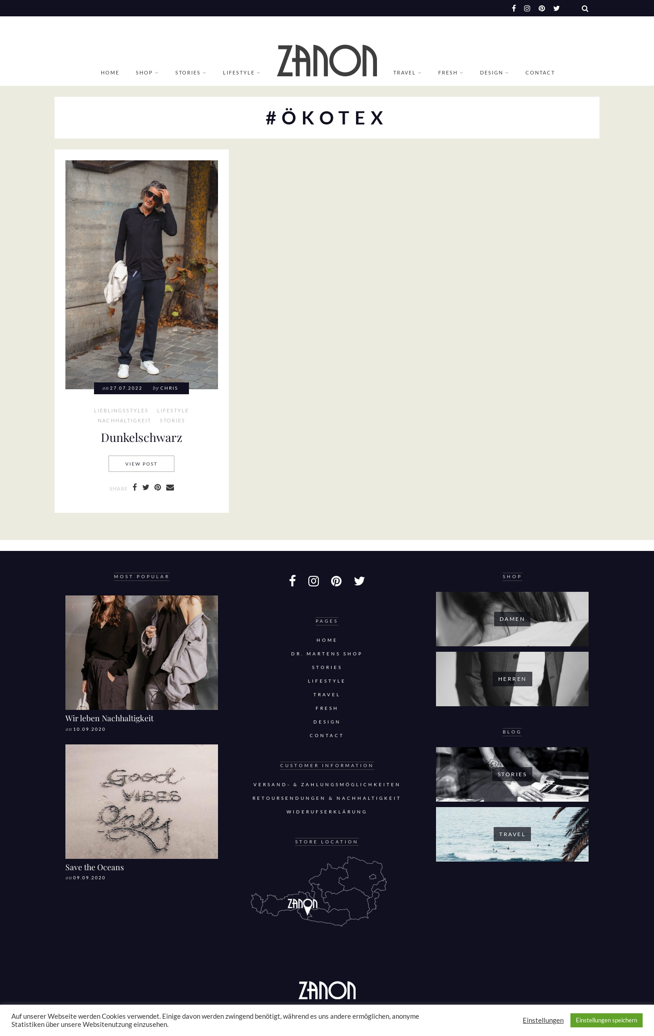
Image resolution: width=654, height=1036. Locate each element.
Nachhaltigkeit (124, 420)
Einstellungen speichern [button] (606, 1020)
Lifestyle (239, 72)
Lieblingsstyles (121, 410)
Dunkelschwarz (141, 437)
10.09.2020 (89, 729)
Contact (540, 72)
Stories (188, 72)
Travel (404, 72)
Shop (144, 72)
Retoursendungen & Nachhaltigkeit (327, 798)
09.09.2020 (89, 877)
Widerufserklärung (327, 811)
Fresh (448, 72)
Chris (169, 388)
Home (110, 72)
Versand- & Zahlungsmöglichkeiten (327, 784)
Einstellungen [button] (543, 1020)
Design (491, 72)
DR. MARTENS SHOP (327, 653)
